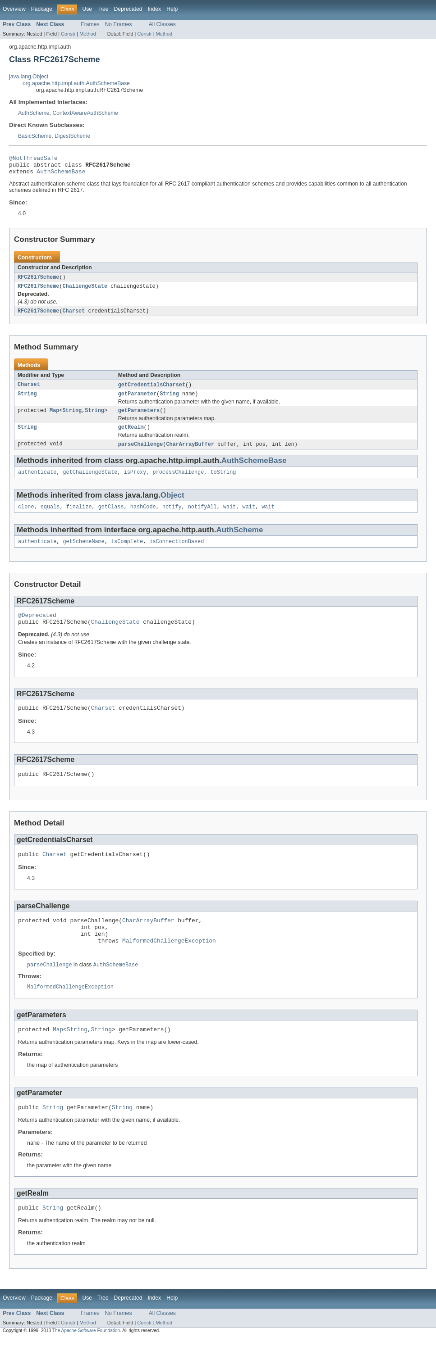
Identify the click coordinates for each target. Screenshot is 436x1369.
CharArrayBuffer (190, 453)
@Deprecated (37, 628)
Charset (74, 316)
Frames (90, 24)
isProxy (135, 482)
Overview (14, 9)
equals (50, 517)
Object (172, 505)
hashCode (143, 517)
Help (172, 9)
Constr (68, 33)
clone (26, 517)
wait (229, 517)
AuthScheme (34, 113)
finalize (79, 517)
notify (172, 517)
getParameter (137, 400)
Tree (103, 9)
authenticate (37, 482)
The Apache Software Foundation (86, 1361)
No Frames (118, 24)
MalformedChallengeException (169, 965)
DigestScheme (72, 136)
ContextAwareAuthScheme (85, 113)
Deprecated (128, 9)
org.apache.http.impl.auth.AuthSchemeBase (76, 83)
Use (87, 9)
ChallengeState (85, 291)
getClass (111, 517)
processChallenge (178, 482)
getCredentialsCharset (151, 390)
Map (54, 418)
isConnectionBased (176, 553)
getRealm (131, 436)
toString (223, 482)
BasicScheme (34, 136)
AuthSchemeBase (61, 175)
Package (41, 9)
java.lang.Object (28, 76)
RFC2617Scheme (38, 281)
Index (154, 9)
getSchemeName (84, 553)
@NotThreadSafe (33, 159)
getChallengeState (90, 482)
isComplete (127, 553)
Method (87, 33)
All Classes (162, 24)
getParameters (139, 418)
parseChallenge (140, 453)
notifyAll (202, 517)
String (27, 400)
